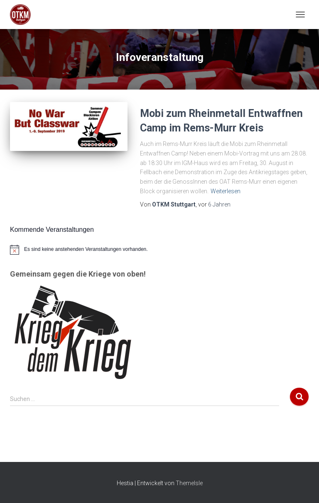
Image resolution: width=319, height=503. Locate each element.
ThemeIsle (189, 483)
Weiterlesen (225, 191)
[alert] (159, 250)
